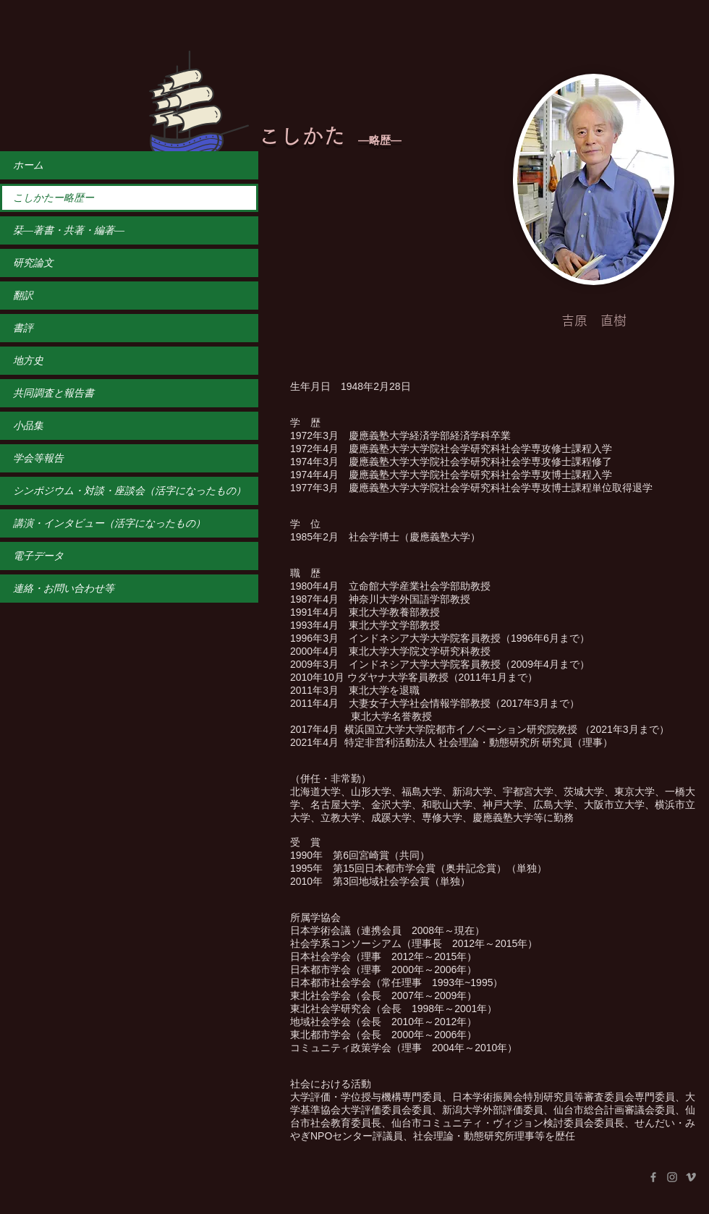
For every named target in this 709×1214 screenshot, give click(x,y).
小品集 (28, 425)
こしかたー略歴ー (53, 197)
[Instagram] (672, 1177)
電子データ (38, 556)
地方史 (28, 360)
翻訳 (23, 295)
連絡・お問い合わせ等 (63, 588)
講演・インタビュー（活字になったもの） (109, 523)
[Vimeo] (690, 1177)
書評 (23, 328)
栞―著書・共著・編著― (68, 230)
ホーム (28, 165)
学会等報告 (38, 458)
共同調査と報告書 (53, 393)
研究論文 (33, 263)
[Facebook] (653, 1177)
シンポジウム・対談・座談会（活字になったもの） (129, 490)
